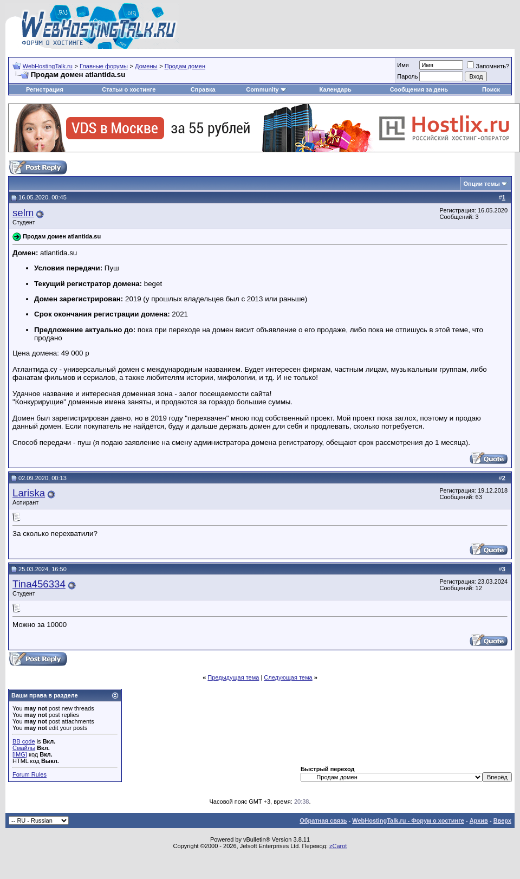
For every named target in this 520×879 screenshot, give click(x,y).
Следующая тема (288, 677)
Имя (402, 65)
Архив (479, 820)
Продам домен (185, 66)
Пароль (407, 76)
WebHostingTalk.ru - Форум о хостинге (408, 820)
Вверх (502, 820)
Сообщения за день (419, 89)
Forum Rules (29, 774)
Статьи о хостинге (128, 89)
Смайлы (23, 748)
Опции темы (482, 183)
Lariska (28, 493)
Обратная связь (323, 820)
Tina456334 (39, 584)
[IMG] (19, 754)
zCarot (338, 846)
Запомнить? (488, 66)
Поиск (491, 89)
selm (23, 212)
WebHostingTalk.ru (48, 66)
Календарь (336, 89)
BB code (23, 741)
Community (266, 89)
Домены (146, 66)
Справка (203, 89)
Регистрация (44, 89)
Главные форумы (104, 66)
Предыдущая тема (233, 677)
